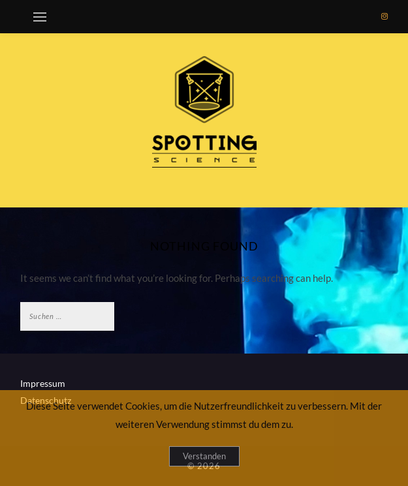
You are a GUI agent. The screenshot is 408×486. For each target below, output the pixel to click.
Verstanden (204, 456)
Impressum (42, 383)
